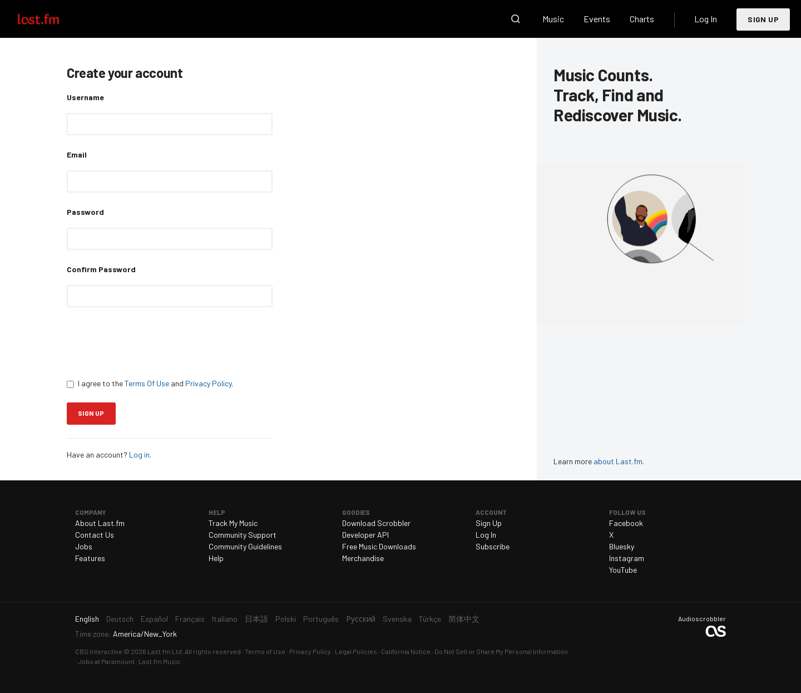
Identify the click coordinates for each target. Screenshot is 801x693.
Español (154, 618)
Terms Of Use (147, 383)
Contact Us (94, 534)
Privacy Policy (208, 383)
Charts (642, 18)
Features (90, 558)
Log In (705, 18)
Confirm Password (101, 269)
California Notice (406, 651)
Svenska (397, 618)
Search (516, 19)
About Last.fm (100, 523)
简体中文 (463, 618)
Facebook (626, 523)
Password (85, 212)
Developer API (365, 534)
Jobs (83, 546)
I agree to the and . (150, 383)
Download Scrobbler (376, 523)
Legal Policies (356, 651)
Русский (360, 618)
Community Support (242, 534)
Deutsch (120, 618)
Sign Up (763, 19)
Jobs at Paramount (106, 661)
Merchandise (363, 558)
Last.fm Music (160, 661)
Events (597, 18)
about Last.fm (618, 461)
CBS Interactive (98, 651)
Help (216, 558)
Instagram (626, 558)
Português (321, 618)
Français (190, 618)
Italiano (225, 618)
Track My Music (233, 523)
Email (77, 154)
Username (85, 97)
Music (553, 18)
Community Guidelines (245, 546)
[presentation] (151, 342)
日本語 (256, 618)
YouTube (623, 569)
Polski (285, 618)
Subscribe (493, 546)
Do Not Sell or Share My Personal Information (501, 651)
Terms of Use (265, 651)
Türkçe (430, 618)
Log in (139, 454)
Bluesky (621, 546)
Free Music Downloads (379, 546)
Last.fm (51, 19)
